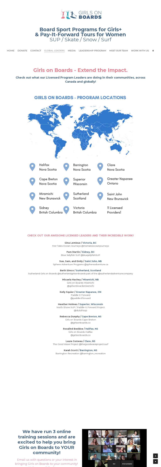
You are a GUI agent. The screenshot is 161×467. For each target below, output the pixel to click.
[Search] (153, 50)
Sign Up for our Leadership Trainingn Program (46, 427)
